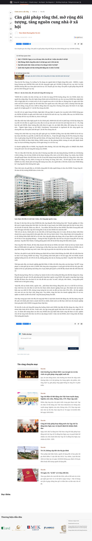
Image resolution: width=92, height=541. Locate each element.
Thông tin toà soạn (73, 2)
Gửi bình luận (73, 348)
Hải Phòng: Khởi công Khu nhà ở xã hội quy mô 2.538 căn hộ (38, 62)
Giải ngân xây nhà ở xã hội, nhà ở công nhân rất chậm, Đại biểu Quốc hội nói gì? (47, 76)
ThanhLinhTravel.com (73, 523)
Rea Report (42, 2)
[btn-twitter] (78, 44)
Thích (25, 44)
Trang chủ (16, 2)
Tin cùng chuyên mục (27, 364)
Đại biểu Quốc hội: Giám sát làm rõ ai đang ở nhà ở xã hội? (38, 65)
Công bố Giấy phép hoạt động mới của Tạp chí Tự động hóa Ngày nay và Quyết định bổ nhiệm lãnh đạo (59, 426)
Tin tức (42, 11)
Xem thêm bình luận (23, 354)
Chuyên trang (33, 2)
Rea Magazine (50, 2)
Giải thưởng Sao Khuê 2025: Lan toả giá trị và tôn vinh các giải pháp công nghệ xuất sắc (59, 373)
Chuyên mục (24, 2)
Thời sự (34, 11)
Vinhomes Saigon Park (73, 520)
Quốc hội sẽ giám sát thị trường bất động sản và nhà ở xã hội (38, 68)
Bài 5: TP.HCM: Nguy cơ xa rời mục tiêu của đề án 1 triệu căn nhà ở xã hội (43, 59)
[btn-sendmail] (81, 44)
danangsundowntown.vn (74, 527)
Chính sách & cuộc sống (22, 11)
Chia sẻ (19, 44)
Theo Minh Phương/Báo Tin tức (29, 33)
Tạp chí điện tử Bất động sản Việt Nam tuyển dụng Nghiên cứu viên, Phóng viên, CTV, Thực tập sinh (60, 398)
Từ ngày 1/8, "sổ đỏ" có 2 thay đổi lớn (54, 473)
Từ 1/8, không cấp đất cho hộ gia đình (55, 451)
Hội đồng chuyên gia (61, 2)
